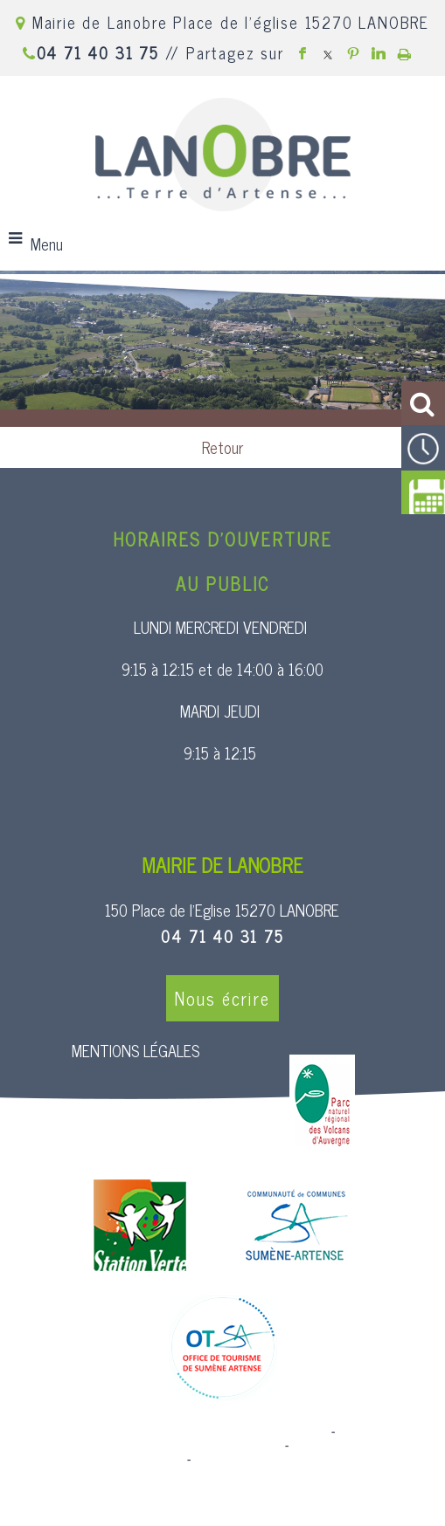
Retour (222, 447)
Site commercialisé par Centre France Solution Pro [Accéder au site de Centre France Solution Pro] (186, 1432)
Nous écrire (222, 998)
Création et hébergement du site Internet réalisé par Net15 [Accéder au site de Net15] (210, 1439)
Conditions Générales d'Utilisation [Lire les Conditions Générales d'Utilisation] (289, 1460)
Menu (47, 243)
